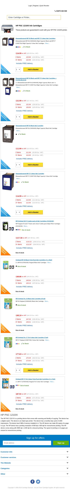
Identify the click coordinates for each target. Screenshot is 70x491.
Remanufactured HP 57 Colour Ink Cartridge (30, 173)
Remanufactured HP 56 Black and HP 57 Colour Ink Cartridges (35, 38)
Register (36, 5)
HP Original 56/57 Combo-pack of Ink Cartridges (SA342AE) (35, 221)
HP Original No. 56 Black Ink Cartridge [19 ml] (30, 298)
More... (47, 43)
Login (30, 5)
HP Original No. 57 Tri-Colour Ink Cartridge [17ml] (32, 337)
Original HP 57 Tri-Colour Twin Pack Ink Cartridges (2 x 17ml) (35, 379)
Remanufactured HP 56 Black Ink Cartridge (29, 125)
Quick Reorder (44, 5)
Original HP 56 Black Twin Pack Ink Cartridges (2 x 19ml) (34, 260)
